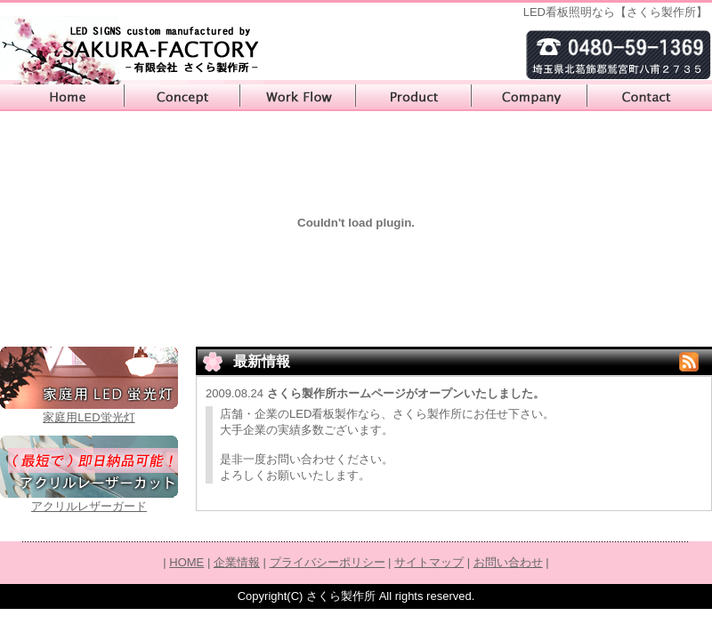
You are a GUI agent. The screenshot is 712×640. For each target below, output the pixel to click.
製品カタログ (414, 97)
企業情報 (529, 97)
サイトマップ (429, 562)
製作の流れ (298, 97)
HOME (62, 97)
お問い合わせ (649, 97)
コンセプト (182, 97)
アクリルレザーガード (89, 506)
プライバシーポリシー (327, 562)
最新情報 (261, 361)
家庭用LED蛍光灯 (88, 417)
